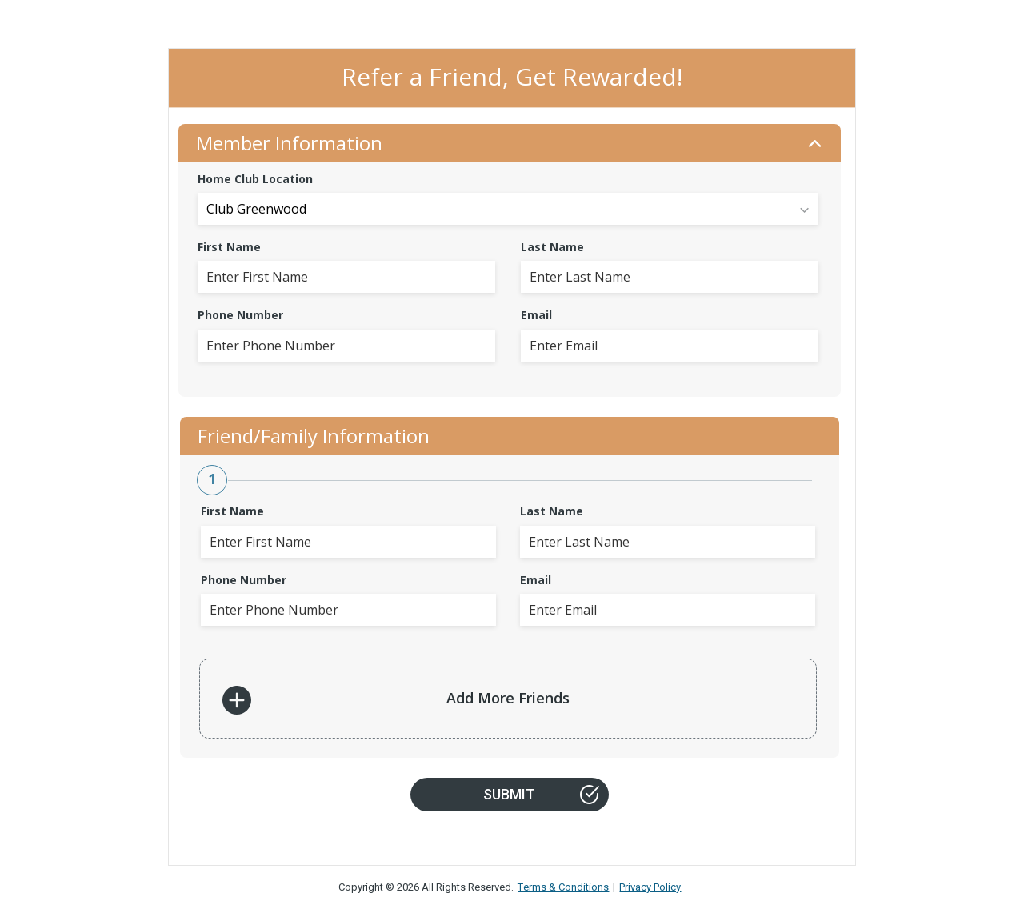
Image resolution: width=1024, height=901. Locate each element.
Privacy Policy (650, 887)
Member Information (509, 143)
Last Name (552, 247)
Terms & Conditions (563, 887)
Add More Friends (396, 700)
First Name (229, 247)
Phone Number (240, 315)
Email (536, 315)
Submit (541, 794)
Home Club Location (255, 179)
